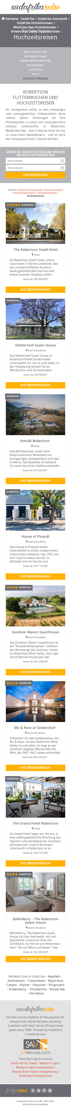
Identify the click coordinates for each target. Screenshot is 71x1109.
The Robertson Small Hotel (35, 250)
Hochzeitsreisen (35, 78)
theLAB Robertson (35, 441)
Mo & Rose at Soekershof (34, 728)
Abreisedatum (62, 167)
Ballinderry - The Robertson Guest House (35, 921)
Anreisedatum (62, 160)
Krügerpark (56, 985)
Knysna (24, 985)
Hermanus (37, 993)
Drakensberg (17, 989)
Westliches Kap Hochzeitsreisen (34, 27)
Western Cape (49, 1063)
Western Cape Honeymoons (34, 1067)
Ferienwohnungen (47, 192)
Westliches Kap (35, 52)
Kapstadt (54, 976)
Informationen (35, 56)
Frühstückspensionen (24, 192)
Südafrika (27, 19)
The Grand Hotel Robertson (35, 823)
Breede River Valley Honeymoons (34, 1071)
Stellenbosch (16, 981)
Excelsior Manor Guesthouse (35, 632)
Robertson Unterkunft (30, 190)
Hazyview (39, 985)
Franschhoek (36, 981)
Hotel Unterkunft (53, 190)
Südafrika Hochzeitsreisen (34, 23)
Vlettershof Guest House (35, 345)
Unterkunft (35, 65)
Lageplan (35, 69)
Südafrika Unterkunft (52, 19)
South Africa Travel (24, 1063)
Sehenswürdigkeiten (35, 61)
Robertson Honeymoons (35, 1076)
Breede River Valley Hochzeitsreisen (35, 31)
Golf (35, 74)
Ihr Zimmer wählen (35, 289)
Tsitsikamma (38, 989)
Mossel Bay (57, 989)
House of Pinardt (36, 536)
